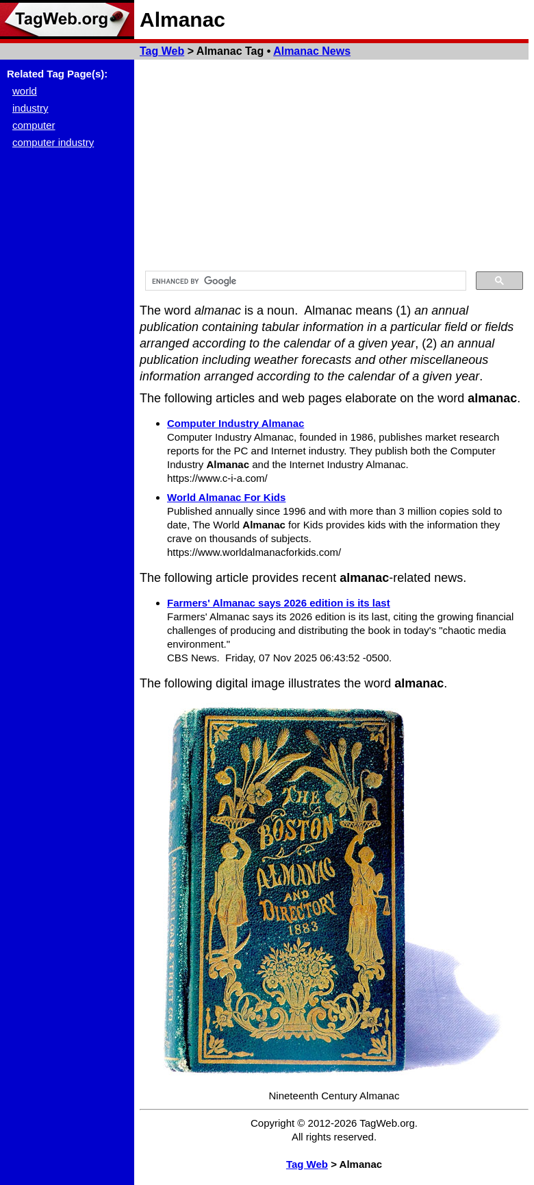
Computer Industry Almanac (235, 423)
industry (30, 108)
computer (33, 125)
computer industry (53, 142)
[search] (304, 281)
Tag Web (162, 51)
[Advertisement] (334, 162)
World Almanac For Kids (226, 497)
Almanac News (312, 51)
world (24, 91)
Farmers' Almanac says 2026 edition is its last (278, 603)
